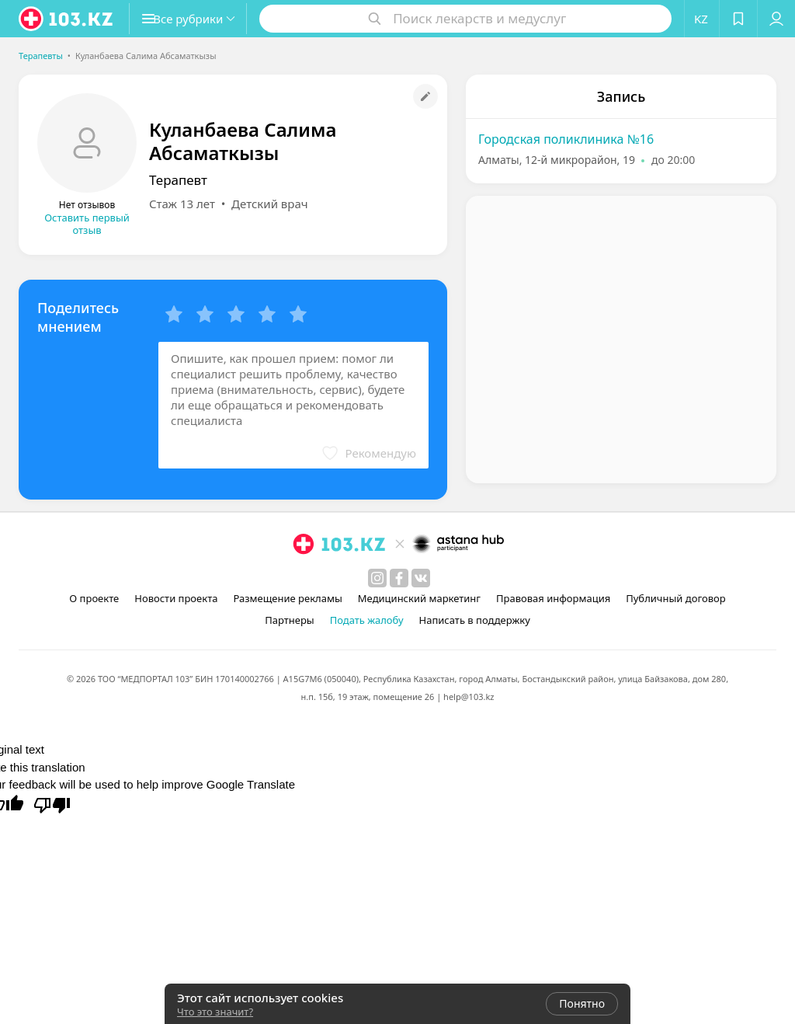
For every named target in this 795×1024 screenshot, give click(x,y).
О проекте (94, 598)
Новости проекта (175, 598)
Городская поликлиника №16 (566, 139)
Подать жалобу (367, 620)
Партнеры (289, 620)
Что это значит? (215, 1012)
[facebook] (399, 578)
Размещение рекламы (287, 598)
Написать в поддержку (474, 620)
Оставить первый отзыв (87, 223)
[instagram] (377, 578)
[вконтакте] (420, 578)
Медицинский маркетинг (419, 598)
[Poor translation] (52, 804)
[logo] (67, 18)
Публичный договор (675, 598)
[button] (200, 19)
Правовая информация (553, 598)
